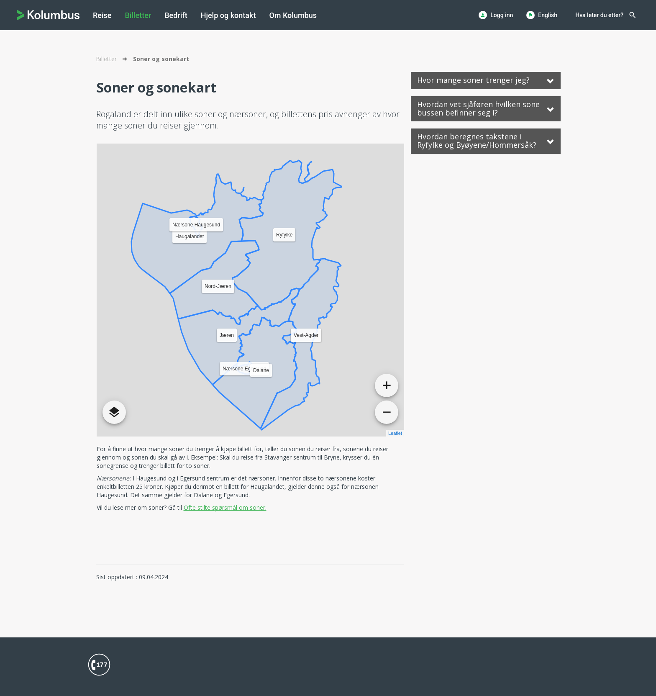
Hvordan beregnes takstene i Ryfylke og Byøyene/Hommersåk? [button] (485, 140)
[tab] (486, 80)
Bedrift (175, 15)
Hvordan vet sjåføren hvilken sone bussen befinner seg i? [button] (485, 108)
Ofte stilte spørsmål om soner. (225, 507)
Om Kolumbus (293, 15)
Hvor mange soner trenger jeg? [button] (485, 80)
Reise (102, 15)
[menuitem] (102, 15)
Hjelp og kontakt (228, 15)
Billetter (138, 15)
